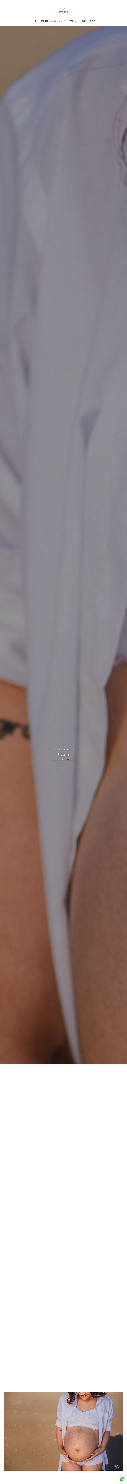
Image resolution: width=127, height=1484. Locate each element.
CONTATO (93, 21)
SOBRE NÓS (43, 21)
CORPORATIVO (73, 21)
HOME (33, 21)
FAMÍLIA (61, 21)
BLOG (84, 21)
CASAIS (53, 21)
